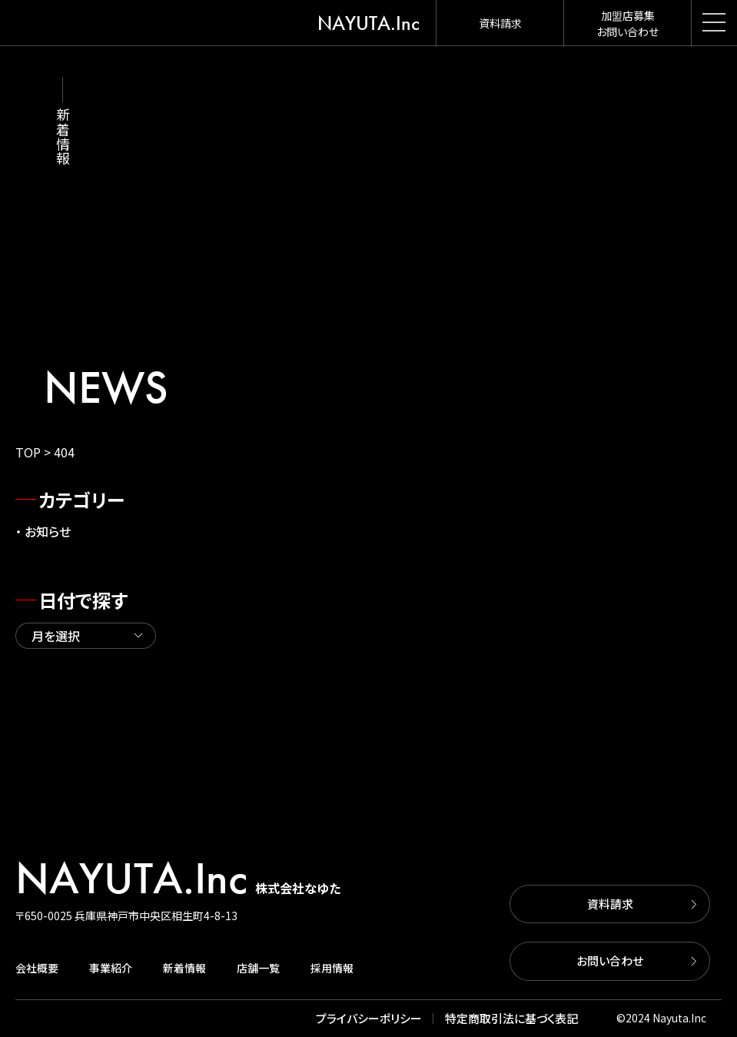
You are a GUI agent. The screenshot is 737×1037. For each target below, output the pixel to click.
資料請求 (610, 904)
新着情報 (184, 968)
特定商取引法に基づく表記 (511, 1018)
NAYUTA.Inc (368, 23)
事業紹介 (110, 968)
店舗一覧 (258, 968)
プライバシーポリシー (369, 1018)
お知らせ (48, 531)
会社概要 (36, 968)
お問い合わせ (609, 960)
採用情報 (332, 968)
